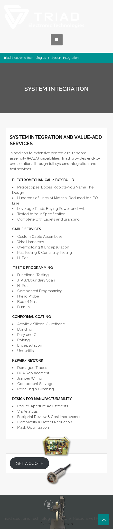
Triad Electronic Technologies (25, 58)
